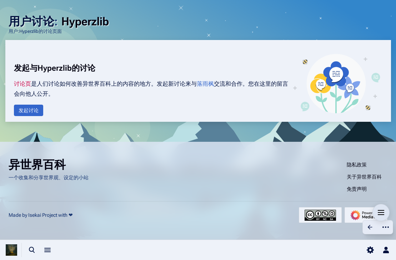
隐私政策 (357, 165)
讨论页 (22, 83)
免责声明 (357, 189)
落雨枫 (205, 83)
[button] (28, 110)
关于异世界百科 (364, 177)
